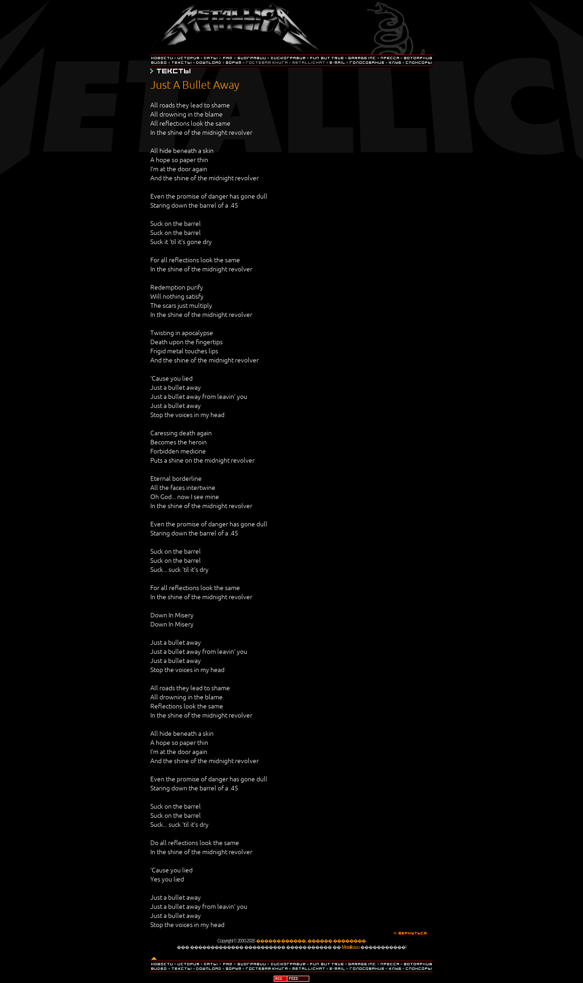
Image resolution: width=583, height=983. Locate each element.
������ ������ (281, 940)
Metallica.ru (350, 947)
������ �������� (336, 940)
